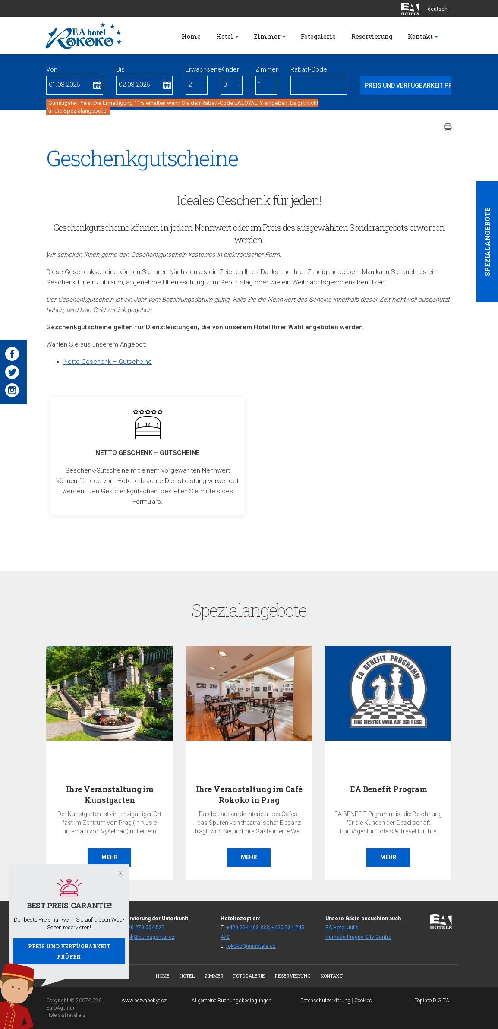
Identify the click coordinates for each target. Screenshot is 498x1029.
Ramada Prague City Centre (358, 937)
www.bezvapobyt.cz (144, 1000)
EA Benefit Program (388, 789)
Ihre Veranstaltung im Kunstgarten (110, 794)
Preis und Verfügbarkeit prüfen (69, 951)
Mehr (109, 857)
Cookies (363, 1000)
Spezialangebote (487, 241)
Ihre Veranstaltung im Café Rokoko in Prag (249, 794)
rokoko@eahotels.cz (251, 946)
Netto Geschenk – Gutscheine (107, 362)
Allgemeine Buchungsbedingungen (231, 1000)
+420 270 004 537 (143, 928)
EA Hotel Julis (342, 928)
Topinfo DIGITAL (433, 1000)
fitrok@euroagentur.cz (148, 937)
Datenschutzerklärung (325, 1000)
